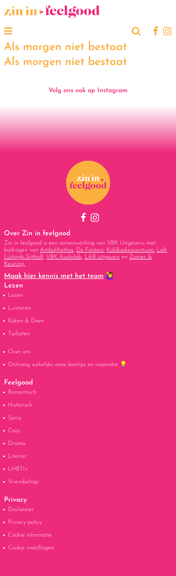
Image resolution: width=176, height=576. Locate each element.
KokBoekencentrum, (130, 250)
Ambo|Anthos (56, 250)
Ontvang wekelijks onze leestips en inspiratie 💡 (67, 365)
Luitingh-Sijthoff (23, 257)
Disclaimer (21, 509)
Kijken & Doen (26, 321)
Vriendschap (23, 482)
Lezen (15, 295)
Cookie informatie (30, 535)
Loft (162, 250)
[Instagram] (166, 32)
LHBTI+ (18, 469)
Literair (17, 456)
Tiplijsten (19, 334)
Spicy (14, 418)
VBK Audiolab (64, 257)
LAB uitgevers (102, 257)
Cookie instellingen (31, 548)
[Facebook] (155, 32)
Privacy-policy (25, 522)
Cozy (14, 431)
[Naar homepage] (52, 15)
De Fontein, (90, 250)
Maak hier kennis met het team (54, 276)
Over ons (19, 352)
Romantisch (22, 392)
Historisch (20, 405)
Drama (16, 443)
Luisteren (19, 308)
